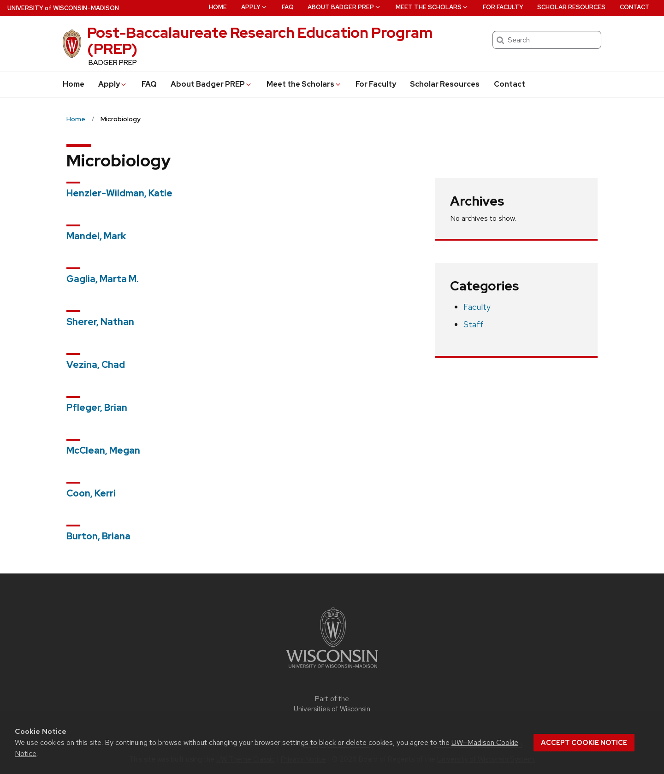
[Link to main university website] (332, 669)
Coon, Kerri (91, 493)
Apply (112, 84)
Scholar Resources (445, 84)
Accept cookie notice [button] (584, 742)
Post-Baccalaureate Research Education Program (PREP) (260, 41)
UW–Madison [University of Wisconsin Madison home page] (63, 8)
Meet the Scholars (304, 84)
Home (73, 84)
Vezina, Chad (95, 365)
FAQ (149, 84)
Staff (473, 324)
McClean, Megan (103, 450)
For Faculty (376, 84)
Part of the (332, 704)
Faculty (477, 306)
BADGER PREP (113, 62)
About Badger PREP (211, 84)
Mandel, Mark (96, 236)
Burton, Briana (98, 536)
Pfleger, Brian (96, 408)
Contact (509, 84)
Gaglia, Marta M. (102, 279)
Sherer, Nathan (100, 322)
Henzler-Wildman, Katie (119, 193)
